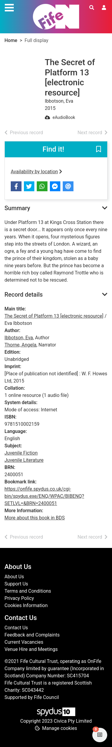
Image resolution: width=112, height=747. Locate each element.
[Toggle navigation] (9, 6)
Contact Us (16, 628)
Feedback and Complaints (32, 635)
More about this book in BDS (34, 518)
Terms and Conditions (27, 591)
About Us (14, 576)
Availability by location (36, 171)
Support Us (16, 584)
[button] (98, 150)
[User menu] (104, 7)
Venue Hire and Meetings (31, 649)
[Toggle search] (92, 7)
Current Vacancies (23, 642)
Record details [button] (23, 294)
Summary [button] (17, 208)
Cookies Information (26, 605)
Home (10, 40)
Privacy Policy (19, 598)
